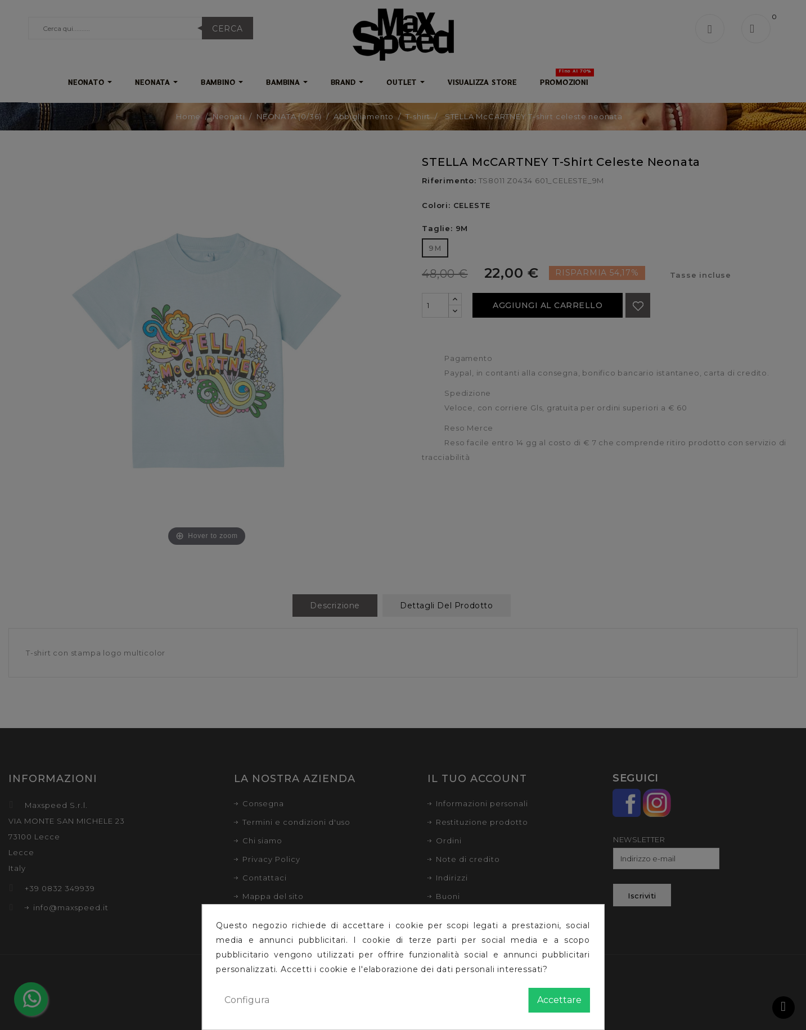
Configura (246, 1000)
